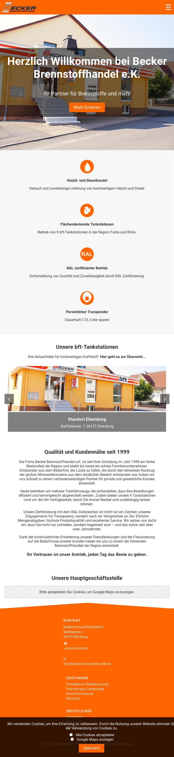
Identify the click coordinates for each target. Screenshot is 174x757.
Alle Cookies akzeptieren (95, 735)
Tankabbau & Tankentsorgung (87, 684)
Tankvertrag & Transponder (85, 689)
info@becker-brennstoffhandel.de (87, 664)
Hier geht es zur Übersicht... (123, 357)
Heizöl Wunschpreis (79, 694)
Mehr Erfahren (87, 107)
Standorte (73, 698)
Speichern (91, 748)
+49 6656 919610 (75, 648)
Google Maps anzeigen (95, 739)
